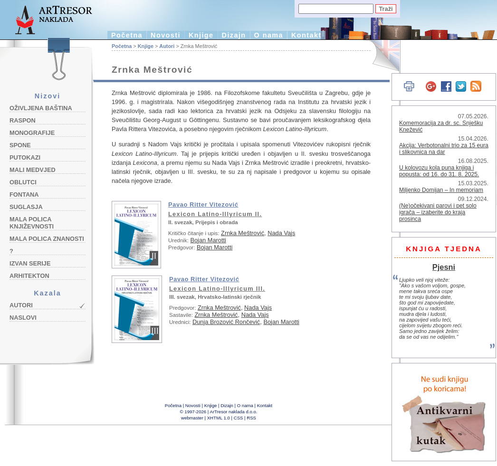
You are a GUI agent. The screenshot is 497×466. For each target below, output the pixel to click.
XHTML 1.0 (218, 417)
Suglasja (26, 206)
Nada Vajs (281, 233)
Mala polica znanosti (47, 238)
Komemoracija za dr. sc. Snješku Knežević (441, 126)
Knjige (201, 35)
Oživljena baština (41, 108)
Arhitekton (29, 275)
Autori (21, 305)
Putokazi (25, 157)
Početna (127, 35)
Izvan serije (30, 263)
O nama (268, 35)
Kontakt (306, 35)
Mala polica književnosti (32, 223)
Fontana (24, 194)
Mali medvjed (33, 169)
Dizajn (234, 35)
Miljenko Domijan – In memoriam (441, 190)
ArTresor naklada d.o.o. (234, 411)
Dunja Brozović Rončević (226, 321)
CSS (238, 417)
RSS (251, 417)
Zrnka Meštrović (242, 233)
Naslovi (23, 317)
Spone (20, 145)
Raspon (23, 120)
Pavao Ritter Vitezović (203, 204)
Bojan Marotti (208, 240)
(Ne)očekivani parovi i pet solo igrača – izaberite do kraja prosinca (438, 212)
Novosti (166, 35)
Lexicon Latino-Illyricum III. (217, 288)
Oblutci (23, 182)
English (380, 56)
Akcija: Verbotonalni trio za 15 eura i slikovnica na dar (443, 148)
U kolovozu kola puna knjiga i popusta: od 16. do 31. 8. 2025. (439, 171)
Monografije (32, 132)
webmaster (192, 417)
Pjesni (443, 267)
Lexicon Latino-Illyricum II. (215, 214)
